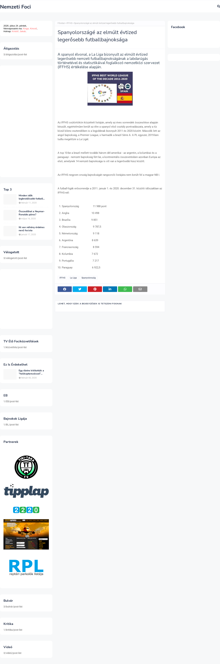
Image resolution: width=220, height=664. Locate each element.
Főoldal (61, 23)
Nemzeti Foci (15, 6)
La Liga (73, 278)
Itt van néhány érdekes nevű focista (32, 229)
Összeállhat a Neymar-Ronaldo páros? (32, 213)
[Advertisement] (26, 121)
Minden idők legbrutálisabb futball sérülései (31, 197)
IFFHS (69, 23)
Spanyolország (89, 278)
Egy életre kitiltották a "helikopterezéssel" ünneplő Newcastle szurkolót (31, 372)
